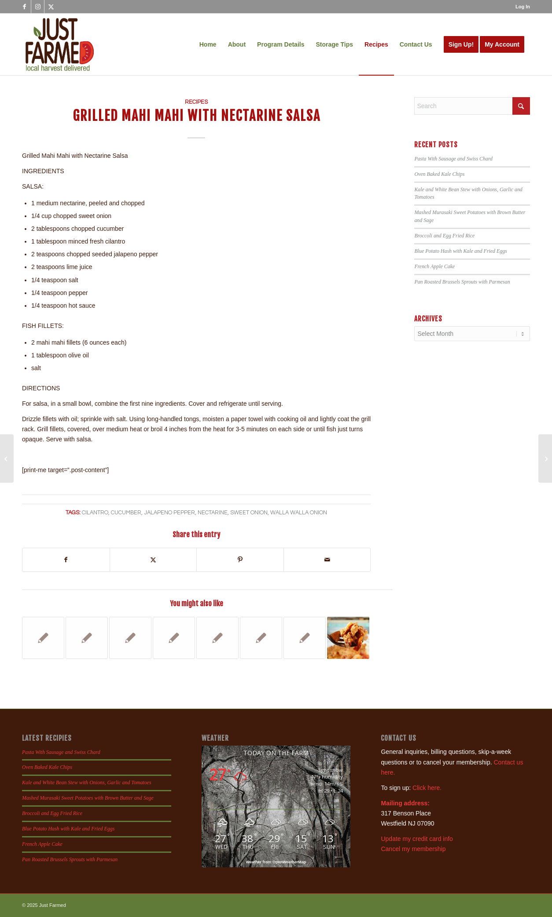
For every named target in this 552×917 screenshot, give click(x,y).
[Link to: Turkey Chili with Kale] (217, 638)
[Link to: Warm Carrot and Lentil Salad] (174, 638)
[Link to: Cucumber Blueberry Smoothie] (130, 638)
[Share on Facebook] (66, 559)
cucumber (126, 513)
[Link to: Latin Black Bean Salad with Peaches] (43, 638)
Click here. (427, 787)
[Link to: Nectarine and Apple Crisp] (348, 638)
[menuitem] (520, 6)
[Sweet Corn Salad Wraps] (7, 458)
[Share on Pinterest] (240, 559)
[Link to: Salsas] (304, 638)
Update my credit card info (417, 838)
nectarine (213, 513)
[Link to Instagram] (37, 6)
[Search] (472, 106)
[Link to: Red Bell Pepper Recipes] (261, 638)
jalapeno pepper (169, 513)
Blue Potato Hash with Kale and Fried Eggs (460, 251)
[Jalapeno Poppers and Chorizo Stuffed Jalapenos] (545, 458)
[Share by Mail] (327, 559)
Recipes (196, 102)
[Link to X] (51, 6)
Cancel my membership (413, 848)
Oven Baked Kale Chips (439, 174)
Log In (522, 6)
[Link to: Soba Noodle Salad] (87, 638)
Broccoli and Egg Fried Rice (444, 236)
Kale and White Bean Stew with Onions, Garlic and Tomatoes (86, 782)
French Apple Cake (434, 266)
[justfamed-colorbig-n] (59, 44)
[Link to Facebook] (24, 6)
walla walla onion (298, 513)
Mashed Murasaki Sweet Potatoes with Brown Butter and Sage (88, 798)
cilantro (95, 513)
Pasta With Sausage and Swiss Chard (453, 159)
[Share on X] (153, 559)
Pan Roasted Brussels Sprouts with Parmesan (462, 282)
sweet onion (249, 513)
